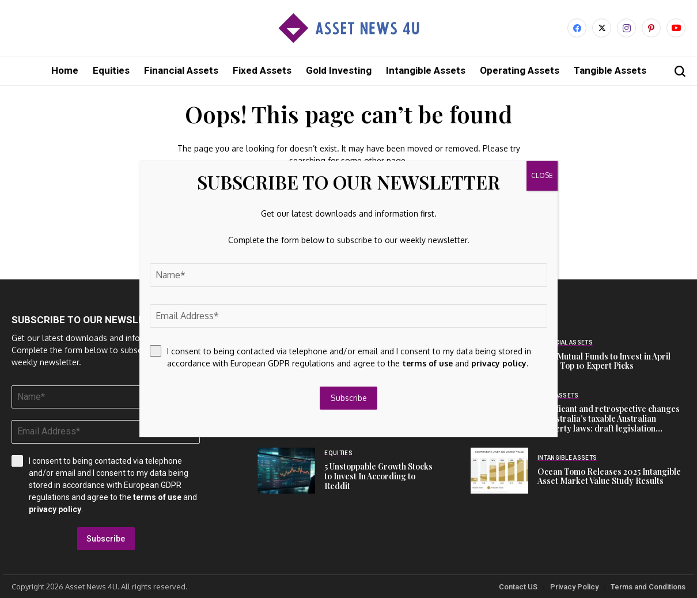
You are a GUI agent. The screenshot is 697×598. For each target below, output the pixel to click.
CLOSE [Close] (542, 175)
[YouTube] (675, 27)
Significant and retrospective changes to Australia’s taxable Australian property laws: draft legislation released (608, 422)
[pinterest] (651, 27)
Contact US (518, 586)
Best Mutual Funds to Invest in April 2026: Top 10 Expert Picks (604, 360)
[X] (601, 27)
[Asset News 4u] (348, 28)
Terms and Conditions (648, 586)
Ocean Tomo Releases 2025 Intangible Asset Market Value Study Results (609, 475)
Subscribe (105, 538)
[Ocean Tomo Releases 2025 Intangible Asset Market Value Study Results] (499, 470)
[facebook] (576, 27)
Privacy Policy (574, 586)
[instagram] (626, 27)
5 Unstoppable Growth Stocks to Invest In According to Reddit (378, 475)
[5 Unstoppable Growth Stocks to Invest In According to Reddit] (286, 470)
